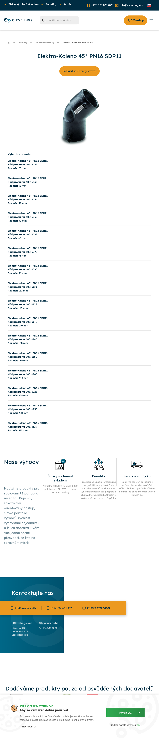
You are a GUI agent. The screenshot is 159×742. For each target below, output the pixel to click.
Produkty (22, 42)
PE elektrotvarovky (45, 42)
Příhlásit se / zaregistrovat (79, 71)
